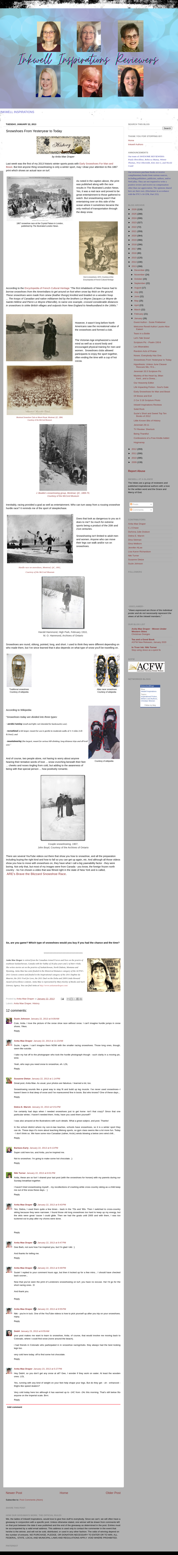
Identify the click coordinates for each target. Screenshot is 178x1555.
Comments (137, 510)
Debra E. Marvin (22, 1107)
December (139, 270)
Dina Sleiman (134, 540)
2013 (134, 266)
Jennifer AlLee (135, 547)
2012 (134, 449)
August (138, 287)
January (138, 318)
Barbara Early (21, 1148)
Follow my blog (150, 705)
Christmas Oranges (141, 634)
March (137, 309)
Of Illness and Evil (143, 396)
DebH (17, 1331)
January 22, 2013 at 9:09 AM (45, 1018)
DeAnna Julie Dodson (139, 532)
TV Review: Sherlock (144, 429)
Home (64, 1493)
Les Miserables (141, 346)
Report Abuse (136, 471)
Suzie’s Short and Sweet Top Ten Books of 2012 (150, 414)
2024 (134, 218)
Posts (134, 504)
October (138, 279)
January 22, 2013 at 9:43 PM (51, 1204)
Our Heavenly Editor (144, 383)
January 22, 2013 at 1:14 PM (46, 1078)
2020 (134, 235)
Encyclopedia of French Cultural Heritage (47, 288)
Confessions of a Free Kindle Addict (151, 438)
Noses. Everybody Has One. (148, 355)
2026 (134, 209)
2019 (134, 240)
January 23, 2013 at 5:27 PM (47, 1369)
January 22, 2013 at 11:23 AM (48, 1041)
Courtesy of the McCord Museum (39, 420)
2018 (134, 244)
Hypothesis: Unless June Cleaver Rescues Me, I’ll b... (150, 365)
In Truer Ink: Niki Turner (144, 647)
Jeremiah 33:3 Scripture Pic (147, 371)
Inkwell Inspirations (149, 691)
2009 (134, 462)
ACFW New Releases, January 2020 (149, 642)
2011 (134, 453)
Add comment (14, 1407)
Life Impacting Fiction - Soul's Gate (151, 387)
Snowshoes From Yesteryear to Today (153, 360)
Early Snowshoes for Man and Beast (152, 391)
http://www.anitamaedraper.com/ (54, 985)
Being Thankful (141, 433)
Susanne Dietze (22, 1078)
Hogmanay (139, 442)
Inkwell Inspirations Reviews (148, 405)
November (139, 274)
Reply (17, 1031)
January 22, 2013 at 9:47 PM (51, 1242)
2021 (134, 231)
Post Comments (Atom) (31, 1500)
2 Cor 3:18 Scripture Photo (147, 400)
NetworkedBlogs (147, 686)
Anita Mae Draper (22, 1003)
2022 (134, 227)
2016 (134, 253)
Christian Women (148, 701)
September (140, 283)
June (137, 296)
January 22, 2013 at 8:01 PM (41, 1173)
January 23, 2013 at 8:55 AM (35, 1331)
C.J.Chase (133, 528)
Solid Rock (139, 409)
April (136, 305)
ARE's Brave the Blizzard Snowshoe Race (36, 874)
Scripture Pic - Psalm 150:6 (147, 342)
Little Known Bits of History (147, 420)
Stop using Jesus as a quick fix (146, 650)
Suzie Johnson (22, 1018)
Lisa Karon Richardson (139, 551)
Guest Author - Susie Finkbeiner (150, 322)
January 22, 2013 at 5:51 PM (46, 1107)
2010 (134, 458)
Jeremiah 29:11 (141, 425)
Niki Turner (20, 1173)
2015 (134, 257)
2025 (134, 214)
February (139, 314)
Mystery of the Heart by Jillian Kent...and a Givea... (148, 377)
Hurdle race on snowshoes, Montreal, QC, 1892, (40, 567)
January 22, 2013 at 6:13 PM (44, 1148)
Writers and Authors (149, 699)
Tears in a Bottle (142, 333)
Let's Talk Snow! (142, 338)
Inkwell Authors (135, 144)
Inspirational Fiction (149, 697)
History (35, 1003)
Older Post (113, 1493)
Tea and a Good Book (143, 639)
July (136, 292)
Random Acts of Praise (145, 351)
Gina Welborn (135, 543)
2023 (134, 222)
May (136, 300)
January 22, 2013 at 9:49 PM (51, 1268)
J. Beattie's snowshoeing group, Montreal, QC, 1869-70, (63, 493)
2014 (134, 262)
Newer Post (14, 1493)
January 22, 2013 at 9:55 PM (51, 1309)
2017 (134, 249)
